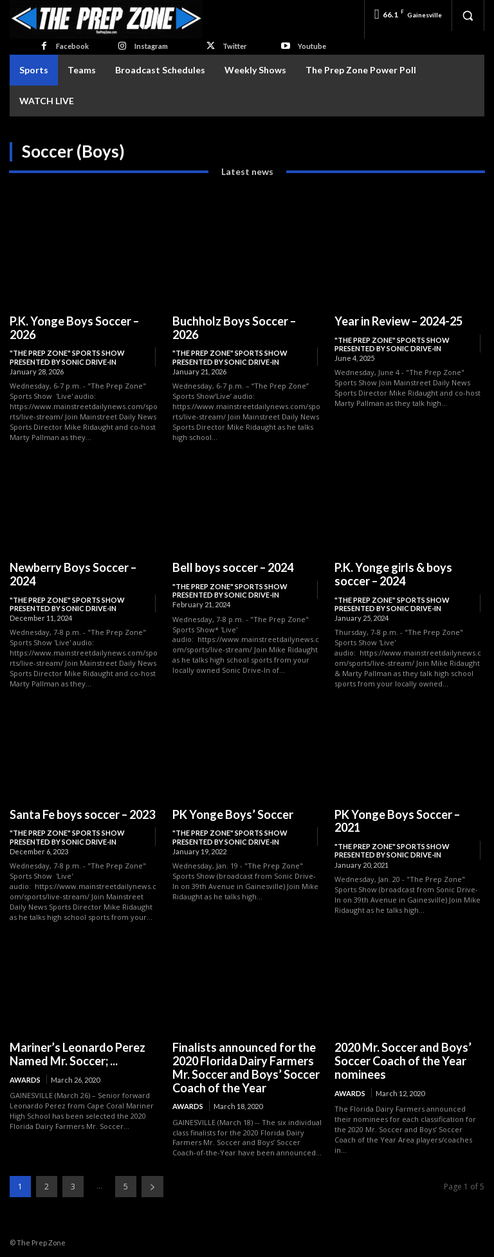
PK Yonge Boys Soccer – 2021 (396, 820)
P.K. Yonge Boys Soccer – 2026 (74, 328)
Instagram (151, 46)
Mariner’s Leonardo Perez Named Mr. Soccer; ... (77, 1054)
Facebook (72, 46)
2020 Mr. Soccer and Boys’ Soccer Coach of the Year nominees (402, 1060)
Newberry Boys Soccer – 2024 (73, 574)
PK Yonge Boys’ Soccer (232, 814)
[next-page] (152, 1186)
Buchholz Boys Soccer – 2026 (233, 328)
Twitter (235, 46)
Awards (25, 1079)
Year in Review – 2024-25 (398, 321)
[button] (467, 15)
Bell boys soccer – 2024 (232, 567)
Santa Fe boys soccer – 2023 (82, 814)
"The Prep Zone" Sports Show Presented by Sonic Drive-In (67, 357)
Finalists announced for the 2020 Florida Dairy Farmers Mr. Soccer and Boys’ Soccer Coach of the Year (245, 1067)
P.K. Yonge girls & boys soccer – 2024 (393, 574)
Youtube (312, 46)
